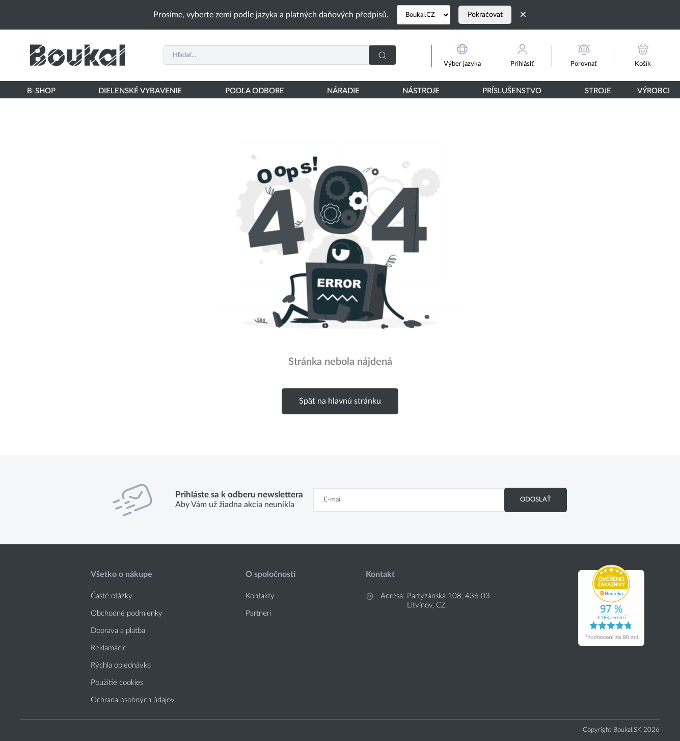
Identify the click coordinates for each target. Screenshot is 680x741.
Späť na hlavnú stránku (340, 401)
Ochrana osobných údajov (133, 700)
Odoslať (535, 499)
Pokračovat (485, 14)
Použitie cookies (117, 682)
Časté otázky (111, 596)
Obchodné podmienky (126, 613)
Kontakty (260, 596)
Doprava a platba (118, 630)
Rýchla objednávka (121, 665)
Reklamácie (109, 648)
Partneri (258, 613)
